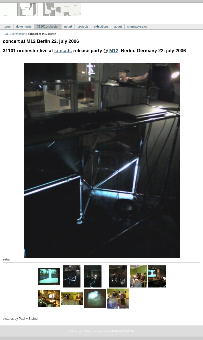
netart (68, 26)
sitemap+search (138, 26)
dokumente (23, 26)
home (7, 26)
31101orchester (47, 26)
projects (82, 26)
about (118, 26)
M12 (113, 50)
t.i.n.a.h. (63, 50)
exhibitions (101, 26)
